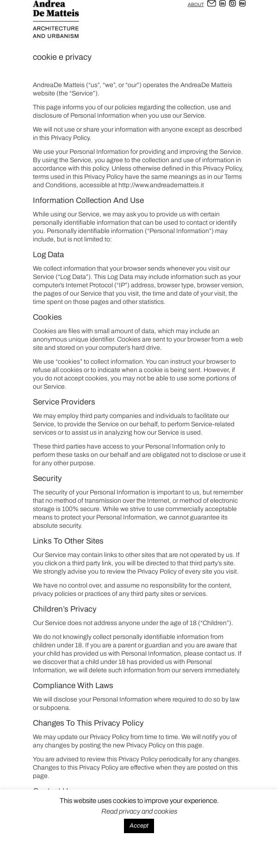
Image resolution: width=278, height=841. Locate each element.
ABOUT (196, 4)
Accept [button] (139, 825)
